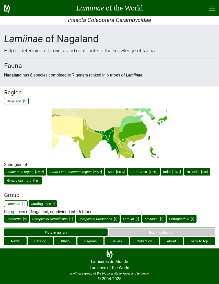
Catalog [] (43, 204)
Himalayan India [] (22, 180)
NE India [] (197, 172)
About (171, 241)
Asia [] (116, 172)
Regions (90, 241)
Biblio (65, 241)
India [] (172, 172)
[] (25, 172)
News (15, 241)
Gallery (116, 241)
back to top (199, 241)
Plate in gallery (55, 232)
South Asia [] (143, 172)
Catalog (40, 241)
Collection (144, 241)
